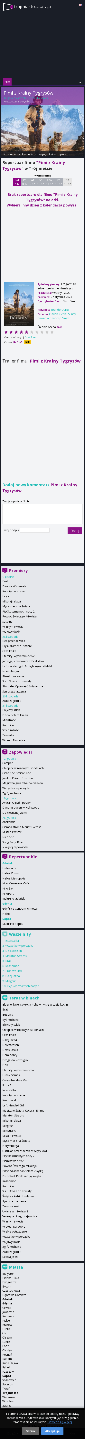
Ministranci (9, 720)
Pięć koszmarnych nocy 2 (18, 611)
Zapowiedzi (20, 752)
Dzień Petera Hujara (15, 715)
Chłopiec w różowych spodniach (23, 768)
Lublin (6, 1329)
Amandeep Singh (58, 318)
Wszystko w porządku (16, 788)
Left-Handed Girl (13, 1105)
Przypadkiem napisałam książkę (22, 1171)
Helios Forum (11, 873)
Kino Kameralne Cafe (15, 883)
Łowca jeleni (10, 1257)
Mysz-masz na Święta (16, 606)
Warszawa (8, 1397)
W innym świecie (12, 626)
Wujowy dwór (11, 631)
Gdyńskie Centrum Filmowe (20, 908)
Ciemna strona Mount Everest (21, 827)
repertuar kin (18, 154)
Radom (7, 1359)
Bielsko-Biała (10, 1278)
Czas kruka (9, 651)
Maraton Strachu (16, 956)
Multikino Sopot (12, 924)
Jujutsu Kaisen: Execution (18, 778)
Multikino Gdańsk (13, 898)
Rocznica (8, 725)
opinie (62, 154)
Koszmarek (9, 1100)
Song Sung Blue (12, 842)
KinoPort (8, 893)
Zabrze (6, 1405)
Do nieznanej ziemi (14, 812)
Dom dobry (9, 1055)
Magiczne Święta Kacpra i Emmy (23, 1110)
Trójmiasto (10, 1393)
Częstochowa (11, 1290)
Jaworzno (8, 1312)
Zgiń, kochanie (11, 793)
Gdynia (7, 1303)
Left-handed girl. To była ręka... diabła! (27, 666)
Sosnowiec (9, 1380)
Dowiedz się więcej (60, 1422)
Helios (6, 914)
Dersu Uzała (10, 1050)
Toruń (6, 1388)
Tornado (8, 735)
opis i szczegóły (37, 154)
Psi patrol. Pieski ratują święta (21, 1176)
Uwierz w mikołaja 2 (15, 1211)
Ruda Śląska (10, 1363)
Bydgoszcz (9, 1282)
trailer (52, 154)
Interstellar (12, 941)
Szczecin (7, 1384)
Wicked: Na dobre (13, 740)
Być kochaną (10, 1020)
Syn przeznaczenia (14, 691)
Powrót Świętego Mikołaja (19, 616)
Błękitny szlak (11, 710)
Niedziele (8, 837)
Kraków (7, 1325)
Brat (5, 581)
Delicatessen (13, 951)
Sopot (6, 1376)
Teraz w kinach (24, 998)
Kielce (6, 1320)
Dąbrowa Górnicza (14, 1295)
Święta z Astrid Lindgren (18, 1196)
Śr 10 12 (40, 182)
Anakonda (8, 822)
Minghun (10, 981)
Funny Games (11, 1075)
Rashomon (12, 966)
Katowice (8, 1316)
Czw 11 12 (49, 182)
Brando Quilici (22, 101)
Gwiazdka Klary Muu (15, 1080)
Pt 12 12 (58, 182)
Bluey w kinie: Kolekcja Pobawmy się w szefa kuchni (35, 1004)
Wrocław (8, 1401)
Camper (7, 763)
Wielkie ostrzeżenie (14, 1231)
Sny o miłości (10, 730)
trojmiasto (32, 6)
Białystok (8, 1273)
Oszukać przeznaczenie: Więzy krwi (24, 1151)
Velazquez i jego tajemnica (19, 1216)
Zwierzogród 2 (11, 701)
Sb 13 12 (67, 182)
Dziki (5, 1065)
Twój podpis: (11, 530)
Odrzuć (30, 1431)
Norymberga (10, 671)
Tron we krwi (13, 971)
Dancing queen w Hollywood (20, 807)
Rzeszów (8, 1371)
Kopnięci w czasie (13, 591)
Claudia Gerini (58, 314)
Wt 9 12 (32, 182)
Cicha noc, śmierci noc (16, 773)
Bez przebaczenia (13, 641)
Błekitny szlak (11, 1024)
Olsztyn (7, 1337)
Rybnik (6, 1367)
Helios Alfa (9, 868)
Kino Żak (7, 888)
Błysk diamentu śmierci (17, 646)
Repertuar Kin (23, 856)
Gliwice (6, 1308)
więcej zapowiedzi (16, 847)
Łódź (5, 1333)
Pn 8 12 (25, 182)
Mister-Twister (11, 832)
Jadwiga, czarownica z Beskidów (23, 661)
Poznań (7, 1354)
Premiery (18, 570)
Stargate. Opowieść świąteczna (22, 686)
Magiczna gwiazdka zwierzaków (22, 783)
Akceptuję (52, 1431)
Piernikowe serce (13, 676)
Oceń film (30, 337)
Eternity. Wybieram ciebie (18, 656)
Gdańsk (7, 1299)
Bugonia (7, 1014)
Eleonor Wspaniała (14, 586)
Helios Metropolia (13, 878)
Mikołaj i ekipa (11, 601)
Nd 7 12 (17, 182)
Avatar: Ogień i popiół (16, 802)
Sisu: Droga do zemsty (17, 681)
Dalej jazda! (12, 976)
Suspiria (7, 621)
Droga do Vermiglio (15, 1060)
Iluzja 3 (6, 1085)
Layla (5, 596)
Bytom (6, 1286)
